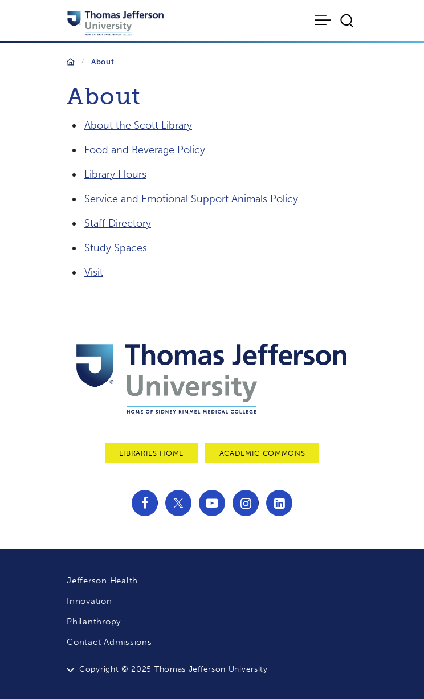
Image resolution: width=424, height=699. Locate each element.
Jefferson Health (102, 580)
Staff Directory (117, 223)
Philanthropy (94, 621)
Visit (93, 272)
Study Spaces (115, 248)
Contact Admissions (109, 642)
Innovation (89, 601)
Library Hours (115, 174)
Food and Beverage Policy (144, 150)
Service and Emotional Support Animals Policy (191, 199)
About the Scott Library (138, 125)
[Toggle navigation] (324, 20)
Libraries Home (151, 453)
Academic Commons (262, 453)
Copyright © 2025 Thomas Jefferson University (173, 669)
